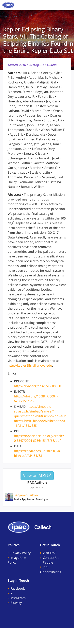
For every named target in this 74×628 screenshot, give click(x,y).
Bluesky (16, 603)
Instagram (18, 598)
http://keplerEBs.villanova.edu (30, 365)
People (48, 562)
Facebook (17, 588)
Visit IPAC (49, 553)
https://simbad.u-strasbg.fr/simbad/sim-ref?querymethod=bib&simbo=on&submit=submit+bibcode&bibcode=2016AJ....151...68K (40, 416)
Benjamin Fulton (26, 495)
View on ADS (37, 475)
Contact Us (51, 557)
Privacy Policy (20, 553)
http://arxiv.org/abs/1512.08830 (37, 386)
